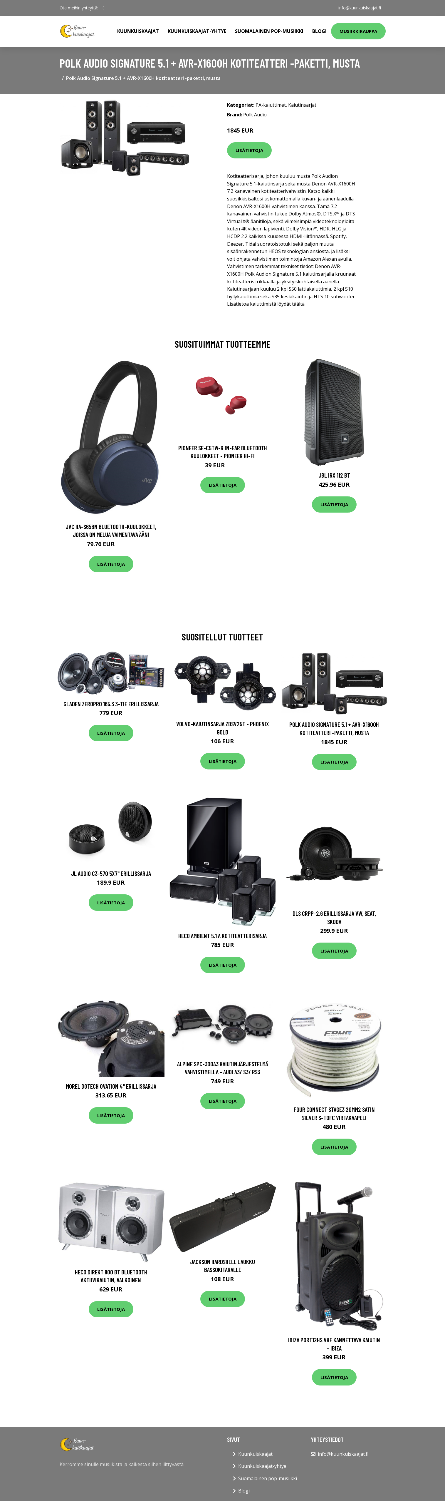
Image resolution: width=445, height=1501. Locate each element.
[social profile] (103, 8)
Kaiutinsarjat (302, 105)
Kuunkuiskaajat (138, 31)
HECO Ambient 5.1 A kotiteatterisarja (222, 935)
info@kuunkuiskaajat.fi (359, 8)
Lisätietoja (249, 150)
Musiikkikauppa (358, 31)
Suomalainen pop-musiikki (269, 31)
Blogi (319, 31)
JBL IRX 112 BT (334, 475)
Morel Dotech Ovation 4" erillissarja (111, 1086)
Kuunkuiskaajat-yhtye (197, 31)
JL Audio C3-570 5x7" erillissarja (111, 873)
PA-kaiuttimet (271, 105)
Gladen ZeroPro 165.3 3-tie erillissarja (111, 703)
